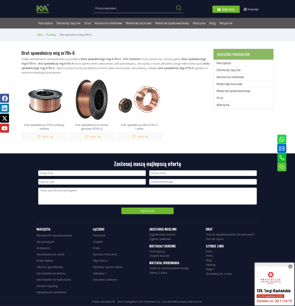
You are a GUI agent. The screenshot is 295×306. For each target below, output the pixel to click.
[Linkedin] (4, 108)
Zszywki (98, 242)
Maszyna (223, 105)
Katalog (210, 264)
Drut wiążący (157, 251)
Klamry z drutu (158, 272)
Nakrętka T (99, 273)
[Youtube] (4, 128)
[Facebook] (4, 98)
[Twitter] (4, 118)
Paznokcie (99, 235)
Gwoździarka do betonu (50, 273)
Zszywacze (43, 248)
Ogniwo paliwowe (160, 239)
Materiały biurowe (229, 84)
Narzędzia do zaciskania (51, 292)
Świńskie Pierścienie (105, 254)
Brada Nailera (44, 260)
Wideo (210, 269)
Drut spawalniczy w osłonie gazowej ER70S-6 (91, 126)
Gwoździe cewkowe (105, 279)
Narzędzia (224, 63)
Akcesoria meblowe (230, 77)
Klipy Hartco (100, 260)
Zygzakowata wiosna (162, 234)
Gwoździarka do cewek (50, 254)
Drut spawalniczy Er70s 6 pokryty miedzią (44, 126)
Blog (208, 260)
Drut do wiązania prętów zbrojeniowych (230, 234)
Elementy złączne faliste (107, 267)
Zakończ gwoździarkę (49, 267)
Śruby (96, 248)
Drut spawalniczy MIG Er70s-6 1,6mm (139, 126)
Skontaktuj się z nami (219, 274)
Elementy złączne (229, 70)
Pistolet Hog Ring (47, 286)
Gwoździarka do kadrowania (53, 279)
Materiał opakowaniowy (233, 91)
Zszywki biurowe (159, 255)
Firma (209, 255)
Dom (209, 251)
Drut (220, 98)
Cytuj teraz (226, 9)
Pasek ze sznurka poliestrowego (169, 268)
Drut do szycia (214, 239)
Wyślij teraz (147, 211)
